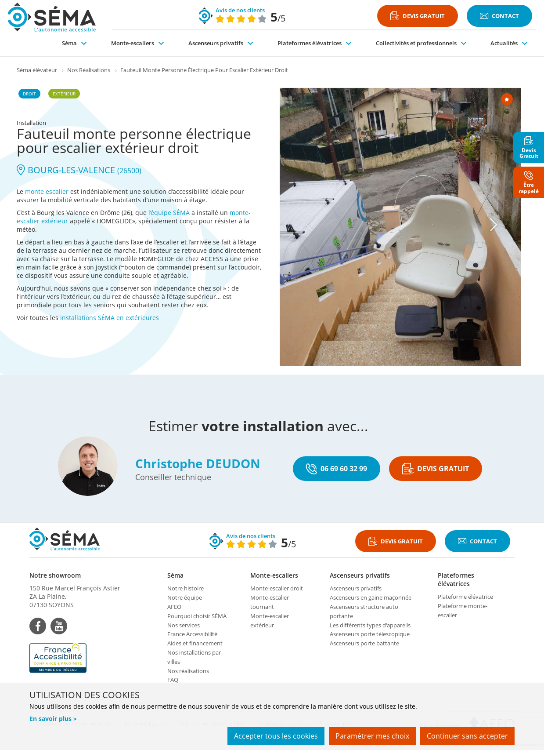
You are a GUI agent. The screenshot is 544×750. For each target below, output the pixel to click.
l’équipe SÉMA (169, 212)
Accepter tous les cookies (276, 736)
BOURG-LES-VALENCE (79, 170)
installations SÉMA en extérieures (109, 317)
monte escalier (46, 191)
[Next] (493, 224)
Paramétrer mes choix (372, 736)
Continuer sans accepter (467, 736)
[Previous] (309, 224)
